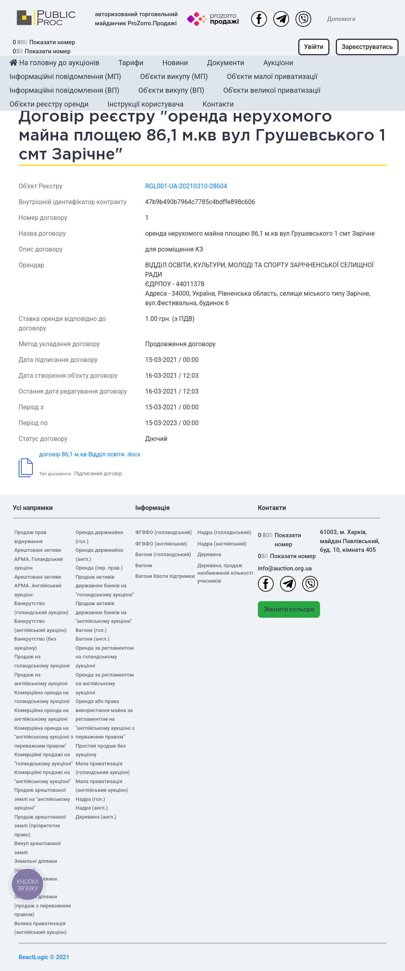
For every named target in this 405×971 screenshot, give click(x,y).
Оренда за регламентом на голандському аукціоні (105, 657)
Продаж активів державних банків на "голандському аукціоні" (105, 586)
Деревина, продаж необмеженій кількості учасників (225, 573)
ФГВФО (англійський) (161, 544)
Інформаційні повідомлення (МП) (65, 76)
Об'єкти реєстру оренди (49, 104)
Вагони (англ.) (93, 639)
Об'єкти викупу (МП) (174, 76)
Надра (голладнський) (224, 532)
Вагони (143, 565)
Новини (175, 62)
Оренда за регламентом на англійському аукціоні (105, 683)
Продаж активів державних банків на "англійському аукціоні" (104, 612)
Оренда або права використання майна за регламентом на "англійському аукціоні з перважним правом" (105, 719)
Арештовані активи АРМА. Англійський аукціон (37, 586)
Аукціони (278, 62)
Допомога (341, 18)
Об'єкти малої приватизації (272, 76)
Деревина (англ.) (96, 817)
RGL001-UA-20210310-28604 (186, 186)
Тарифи (130, 62)
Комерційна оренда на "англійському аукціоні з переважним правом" (43, 737)
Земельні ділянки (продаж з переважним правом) (42, 905)
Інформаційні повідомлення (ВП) (64, 90)
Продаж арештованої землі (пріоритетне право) (40, 826)
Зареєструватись (367, 47)
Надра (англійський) (222, 544)
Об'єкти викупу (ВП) (171, 90)
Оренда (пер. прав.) (99, 568)
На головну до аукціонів (54, 62)
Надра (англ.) (92, 808)
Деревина (209, 554)
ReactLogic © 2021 (44, 957)
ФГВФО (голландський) (163, 532)
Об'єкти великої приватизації (272, 90)
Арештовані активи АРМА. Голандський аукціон (38, 559)
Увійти (314, 47)
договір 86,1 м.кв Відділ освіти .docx (89, 454)
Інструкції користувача (146, 104)
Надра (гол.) (90, 799)
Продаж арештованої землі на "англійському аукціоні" (42, 799)
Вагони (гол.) (91, 630)
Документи (225, 62)
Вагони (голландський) (163, 554)
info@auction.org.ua (285, 568)
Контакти (218, 104)
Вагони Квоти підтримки (165, 576)
